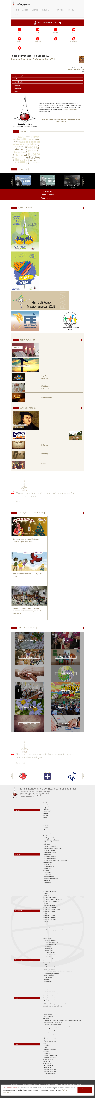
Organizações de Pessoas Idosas (53, 1022)
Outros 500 (47, 880)
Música (46, 829)
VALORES (25, 10)
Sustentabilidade (47, 862)
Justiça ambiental (49, 866)
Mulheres (46, 895)
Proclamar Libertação (50, 1057)
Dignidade (46, 809)
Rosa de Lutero (47, 1061)
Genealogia (47, 1045)
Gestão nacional (48, 950)
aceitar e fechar (84, 1089)
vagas (32, 147)
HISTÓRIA (71, 10)
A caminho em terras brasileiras (52, 994)
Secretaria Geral (50, 958)
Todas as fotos (47, 191)
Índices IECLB (47, 1067)
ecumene (35, 139)
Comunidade (46, 805)
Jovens (46, 925)
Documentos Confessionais (51, 973)
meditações (31, 157)
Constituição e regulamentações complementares (58, 971)
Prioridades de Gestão (49, 967)
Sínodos (45, 960)
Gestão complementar (50, 940)
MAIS (17, 15)
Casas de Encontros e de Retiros (53, 1024)
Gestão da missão (48, 938)
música (22, 142)
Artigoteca (47, 1053)
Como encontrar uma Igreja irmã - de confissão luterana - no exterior (63, 1026)
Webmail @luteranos (50, 1073)
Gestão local (47, 946)
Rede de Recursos (48, 1059)
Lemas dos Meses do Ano (50, 1035)
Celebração (46, 825)
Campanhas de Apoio (50, 856)
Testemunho (46, 870)
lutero (21, 137)
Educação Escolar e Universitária (53, 848)
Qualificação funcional (50, 852)
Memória (17, 85)
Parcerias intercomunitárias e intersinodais (56, 860)
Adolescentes (47, 923)
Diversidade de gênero (49, 891)
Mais (16, 91)
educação (19, 144)
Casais (45, 913)
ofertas (27, 136)
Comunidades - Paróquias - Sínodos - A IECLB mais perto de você (62, 1020)
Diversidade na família (49, 911)
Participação (18, 82)
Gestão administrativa (52, 942)
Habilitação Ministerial (50, 838)
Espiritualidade (47, 834)
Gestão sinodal (48, 948)
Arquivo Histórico (48, 1016)
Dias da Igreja (47, 874)
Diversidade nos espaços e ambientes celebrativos (57, 930)
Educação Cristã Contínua (51, 846)
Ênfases (17, 79)
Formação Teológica (49, 850)
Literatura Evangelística (50, 1055)
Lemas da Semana (48, 1033)
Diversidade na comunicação (51, 901)
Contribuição (47, 864)
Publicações (46, 1051)
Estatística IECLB (48, 1065)
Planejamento (48, 868)
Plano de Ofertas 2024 (50, 1071)
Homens (46, 893)
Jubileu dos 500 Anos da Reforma (52, 1006)
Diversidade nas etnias (49, 917)
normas (15, 147)
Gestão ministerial (51, 944)
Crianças (46, 921)
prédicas (32, 144)
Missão (45, 817)
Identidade (46, 803)
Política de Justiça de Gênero (51, 842)
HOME (17, 10)
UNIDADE (35, 10)
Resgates (45, 1002)
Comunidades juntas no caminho (52, 995)
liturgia (35, 136)
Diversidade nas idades (49, 919)
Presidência (49, 956)
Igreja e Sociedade (49, 876)
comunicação (33, 141)
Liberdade (45, 815)
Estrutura (46, 979)
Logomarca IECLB (48, 1037)
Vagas (45, 1047)
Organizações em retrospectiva (52, 1000)
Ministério (45, 836)
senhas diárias (22, 139)
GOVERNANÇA (60, 10)
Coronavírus (47, 872)
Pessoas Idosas (48, 928)
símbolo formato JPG (50, 1041)
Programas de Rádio (49, 905)
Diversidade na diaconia (49, 907)
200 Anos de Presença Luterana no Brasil (54, 1004)
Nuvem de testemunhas (49, 998)
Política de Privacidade (49, 1049)
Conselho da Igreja (51, 954)
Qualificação (46, 844)
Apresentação (19, 76)
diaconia (18, 152)
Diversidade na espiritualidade (51, 909)
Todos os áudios (47, 195)
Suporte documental (48, 969)
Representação (48, 981)
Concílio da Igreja (50, 952)
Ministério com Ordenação (51, 840)
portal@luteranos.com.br (71, 109)
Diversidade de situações (50, 897)
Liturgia (46, 827)
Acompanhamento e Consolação (53, 899)
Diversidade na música (49, 915)
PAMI (45, 965)
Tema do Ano (47, 882)
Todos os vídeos (47, 198)
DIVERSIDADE (47, 10)
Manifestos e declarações (51, 878)
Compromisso (47, 807)
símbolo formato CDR (50, 1039)
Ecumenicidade (47, 811)
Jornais (46, 903)
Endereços (18, 88)
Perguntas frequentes (50, 1031)
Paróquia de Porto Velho (45, 59)
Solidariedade (47, 854)
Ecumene (45, 831)
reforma (18, 149)
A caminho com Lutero (49, 991)
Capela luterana (47, 1014)
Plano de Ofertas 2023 (50, 1069)
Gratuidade (46, 813)
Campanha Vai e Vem (50, 858)
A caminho (46, 989)
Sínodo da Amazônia (21, 59)
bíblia (25, 151)
